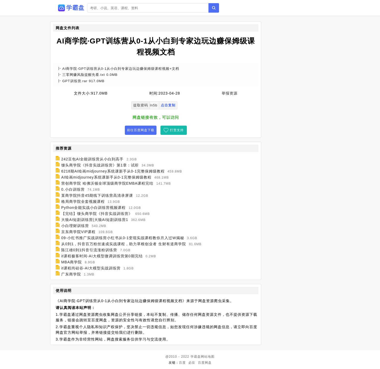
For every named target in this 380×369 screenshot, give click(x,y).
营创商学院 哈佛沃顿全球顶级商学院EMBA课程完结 (107, 183)
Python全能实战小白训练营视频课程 (93, 207)
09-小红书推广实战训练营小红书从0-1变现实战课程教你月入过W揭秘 (122, 238)
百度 (182, 363)
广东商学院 (71, 274)
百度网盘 (205, 363)
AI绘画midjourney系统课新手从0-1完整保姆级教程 (106, 177)
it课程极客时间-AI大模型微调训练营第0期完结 (102, 256)
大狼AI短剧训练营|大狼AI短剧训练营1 (94, 220)
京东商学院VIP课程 (78, 232)
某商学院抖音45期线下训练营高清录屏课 (97, 195)
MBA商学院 (71, 262)
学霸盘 (196, 356)
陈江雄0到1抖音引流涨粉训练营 (89, 250)
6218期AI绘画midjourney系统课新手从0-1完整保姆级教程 (113, 171)
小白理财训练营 (75, 226)
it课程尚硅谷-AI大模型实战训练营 (91, 268)
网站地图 (208, 356)
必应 (191, 363)
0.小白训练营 (73, 189)
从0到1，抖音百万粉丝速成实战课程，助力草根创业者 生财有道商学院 (123, 244)
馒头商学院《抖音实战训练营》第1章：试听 (100, 165)
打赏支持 (177, 130)
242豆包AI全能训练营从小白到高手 (92, 159)
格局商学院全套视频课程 (83, 201)
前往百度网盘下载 (140, 130)
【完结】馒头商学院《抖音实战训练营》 (96, 213)
